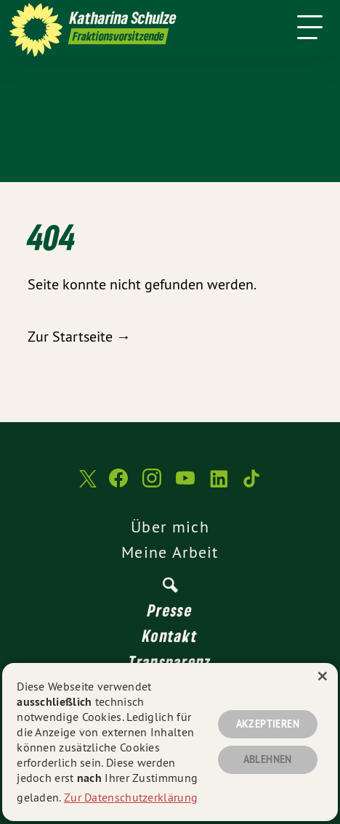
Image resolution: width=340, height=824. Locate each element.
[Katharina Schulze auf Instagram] (152, 485)
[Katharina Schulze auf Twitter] (86, 485)
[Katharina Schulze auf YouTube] (185, 485)
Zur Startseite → (79, 336)
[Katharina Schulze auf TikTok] (252, 485)
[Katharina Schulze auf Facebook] (118, 485)
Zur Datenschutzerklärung (131, 797)
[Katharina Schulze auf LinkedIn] (218, 485)
